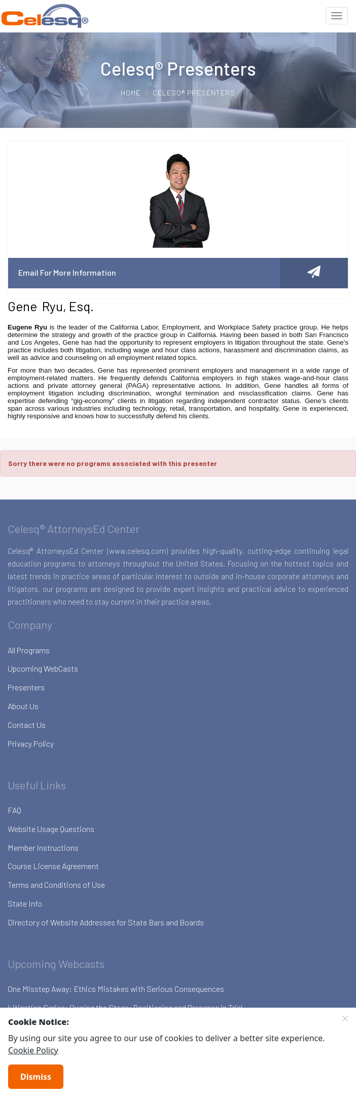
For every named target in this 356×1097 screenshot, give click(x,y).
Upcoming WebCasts (43, 668)
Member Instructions (43, 847)
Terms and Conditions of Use (56, 884)
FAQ (14, 810)
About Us (23, 706)
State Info (25, 903)
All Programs (29, 650)
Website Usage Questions (51, 829)
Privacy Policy (31, 743)
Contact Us (27, 724)
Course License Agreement (53, 866)
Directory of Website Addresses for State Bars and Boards (106, 922)
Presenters (26, 687)
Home (130, 92)
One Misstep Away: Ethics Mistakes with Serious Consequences (116, 988)
